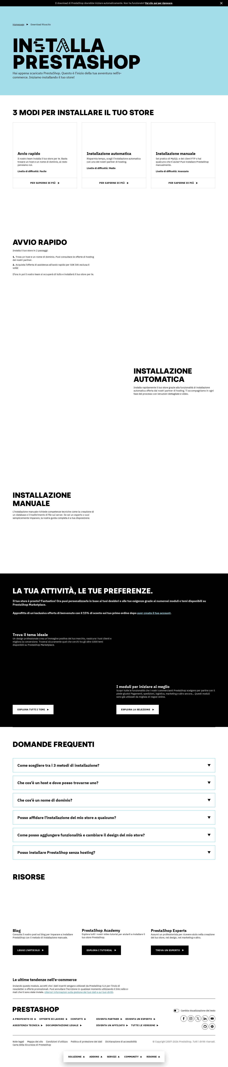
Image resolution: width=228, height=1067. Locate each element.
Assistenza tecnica (28, 1025)
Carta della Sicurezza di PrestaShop (32, 1044)
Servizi (113, 1056)
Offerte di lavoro (53, 1018)
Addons (95, 1056)
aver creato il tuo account (154, 613)
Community (133, 1056)
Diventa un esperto (140, 1018)
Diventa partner (109, 1018)
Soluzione (76, 1056)
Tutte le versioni (144, 1025)
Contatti (78, 1018)
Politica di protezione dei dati (86, 1041)
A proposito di (24, 1018)
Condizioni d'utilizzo (57, 1041)
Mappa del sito (35, 1041)
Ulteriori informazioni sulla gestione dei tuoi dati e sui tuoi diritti (78, 992)
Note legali (18, 1041)
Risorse (153, 1056)
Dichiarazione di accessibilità (121, 1041)
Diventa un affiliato (112, 1025)
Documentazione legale (64, 1025)
